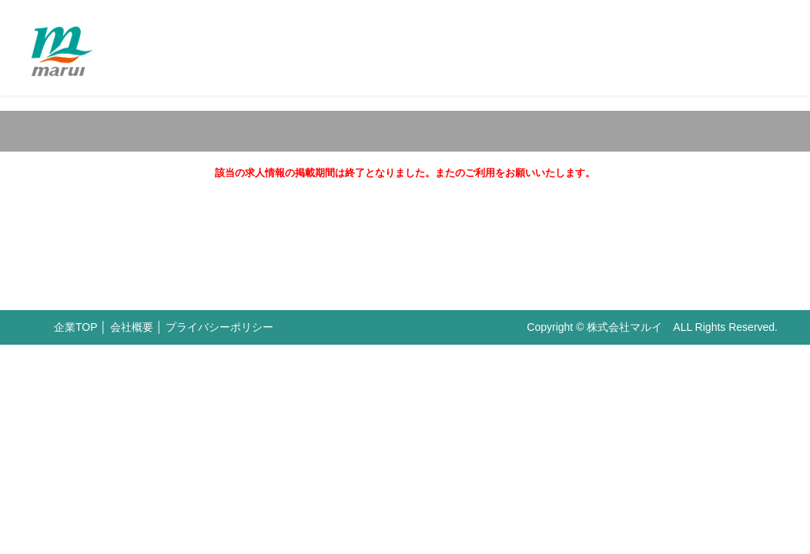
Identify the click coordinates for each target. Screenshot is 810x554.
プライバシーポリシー (219, 327)
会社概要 (131, 327)
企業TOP (75, 327)
